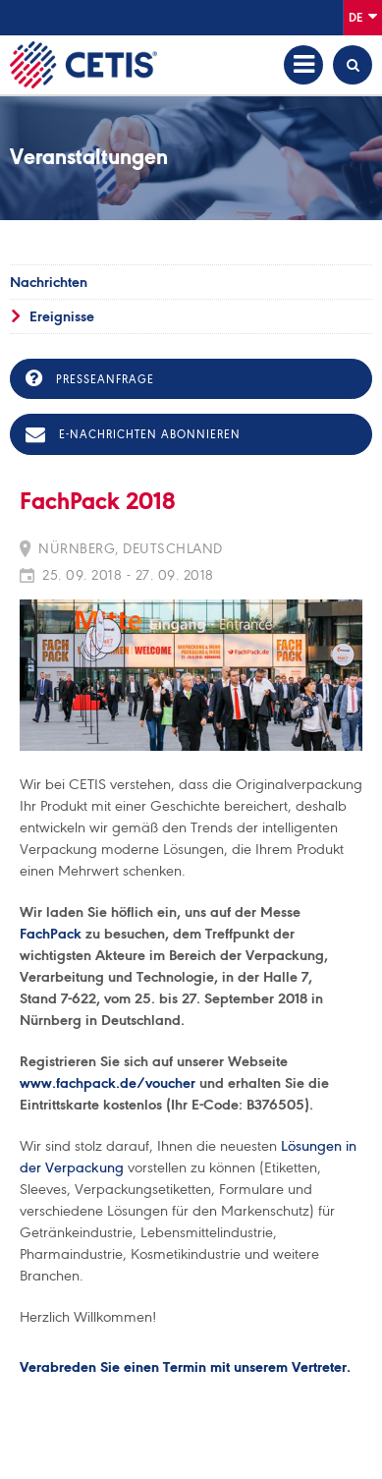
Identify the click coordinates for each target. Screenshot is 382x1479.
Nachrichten (48, 282)
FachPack (51, 933)
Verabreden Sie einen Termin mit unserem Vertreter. (185, 1368)
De (363, 16)
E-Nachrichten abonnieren (133, 434)
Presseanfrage (90, 378)
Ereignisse (61, 316)
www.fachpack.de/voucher (109, 1083)
